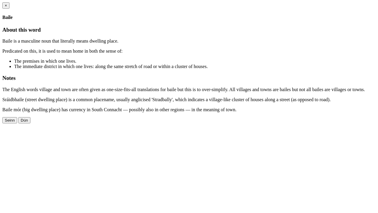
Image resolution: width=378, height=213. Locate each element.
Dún (24, 120)
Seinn (10, 120)
